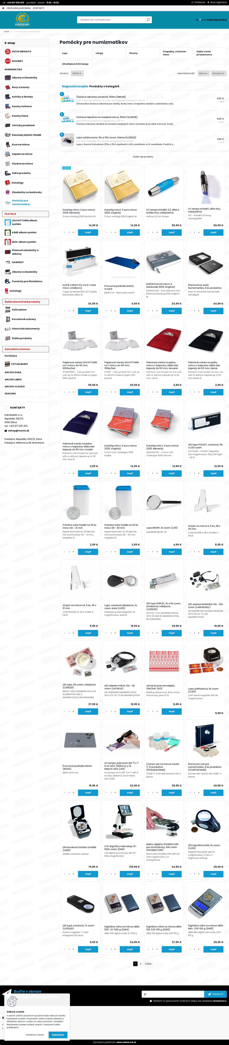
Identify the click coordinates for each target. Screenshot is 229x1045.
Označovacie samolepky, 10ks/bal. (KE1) (160, 687)
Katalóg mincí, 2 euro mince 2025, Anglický (120, 447)
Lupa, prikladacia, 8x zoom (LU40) (203, 690)
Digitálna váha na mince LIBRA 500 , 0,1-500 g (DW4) (122, 928)
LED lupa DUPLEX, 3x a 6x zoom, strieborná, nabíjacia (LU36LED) (163, 606)
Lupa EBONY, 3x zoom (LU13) (162, 527)
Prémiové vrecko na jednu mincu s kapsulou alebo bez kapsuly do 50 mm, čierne (204, 365)
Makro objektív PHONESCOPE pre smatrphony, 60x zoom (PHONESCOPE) (162, 847)
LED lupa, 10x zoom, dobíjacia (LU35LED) (79, 686)
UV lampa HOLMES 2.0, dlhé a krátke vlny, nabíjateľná (162, 211)
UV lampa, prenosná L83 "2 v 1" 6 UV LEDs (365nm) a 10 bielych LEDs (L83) (121, 766)
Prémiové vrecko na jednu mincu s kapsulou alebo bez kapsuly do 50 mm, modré (78, 446)
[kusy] (69, 232)
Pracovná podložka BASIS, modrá (119, 287)
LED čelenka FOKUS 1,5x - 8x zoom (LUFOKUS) (119, 687)
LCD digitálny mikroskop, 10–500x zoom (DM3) (120, 848)
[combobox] (204, 73)
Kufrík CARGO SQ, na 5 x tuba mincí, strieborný (79, 286)
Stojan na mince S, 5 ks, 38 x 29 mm (204, 527)
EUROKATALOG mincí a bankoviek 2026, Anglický (160, 285)
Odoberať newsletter (36, 996)
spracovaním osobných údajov (181, 1000)
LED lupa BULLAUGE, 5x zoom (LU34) (204, 847)
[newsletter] (215, 994)
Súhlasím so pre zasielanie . (190, 1000)
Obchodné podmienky (19, 8)
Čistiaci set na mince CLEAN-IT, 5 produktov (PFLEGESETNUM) (163, 767)
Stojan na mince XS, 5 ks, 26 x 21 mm (79, 607)
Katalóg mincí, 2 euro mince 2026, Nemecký (79, 211)
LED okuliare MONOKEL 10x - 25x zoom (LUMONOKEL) (205, 606)
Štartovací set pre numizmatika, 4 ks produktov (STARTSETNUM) (205, 767)
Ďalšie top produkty (143, 156)
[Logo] (22, 20)
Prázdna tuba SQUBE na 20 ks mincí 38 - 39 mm (121, 526)
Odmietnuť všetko (35, 1034)
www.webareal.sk (126, 1042)
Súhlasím (58, 1035)
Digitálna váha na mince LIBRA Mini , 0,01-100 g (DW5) (205, 927)
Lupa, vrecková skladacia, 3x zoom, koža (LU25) (120, 607)
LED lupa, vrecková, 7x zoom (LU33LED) (78, 927)
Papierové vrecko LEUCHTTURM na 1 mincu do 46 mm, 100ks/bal (121, 365)
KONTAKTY (38, 8)
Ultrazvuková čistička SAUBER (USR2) (79, 849)
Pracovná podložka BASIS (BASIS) (77, 767)
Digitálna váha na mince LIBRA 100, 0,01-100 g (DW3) (164, 928)
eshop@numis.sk (18, 430)
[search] (148, 21)
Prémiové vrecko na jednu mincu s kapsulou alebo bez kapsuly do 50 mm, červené (162, 365)
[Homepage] (3, 8)
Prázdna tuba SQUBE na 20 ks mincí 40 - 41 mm (79, 526)
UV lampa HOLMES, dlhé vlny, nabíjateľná (204, 210)
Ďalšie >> (148, 963)
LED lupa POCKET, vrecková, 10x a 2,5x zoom (205, 446)
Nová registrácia (218, 2)
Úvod (6, 31)
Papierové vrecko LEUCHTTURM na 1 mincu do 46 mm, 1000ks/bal (80, 365)
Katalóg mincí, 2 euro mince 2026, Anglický (120, 211)
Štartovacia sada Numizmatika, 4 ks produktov (205, 286)
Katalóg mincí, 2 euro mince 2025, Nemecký (162, 447)
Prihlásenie (199, 2)
